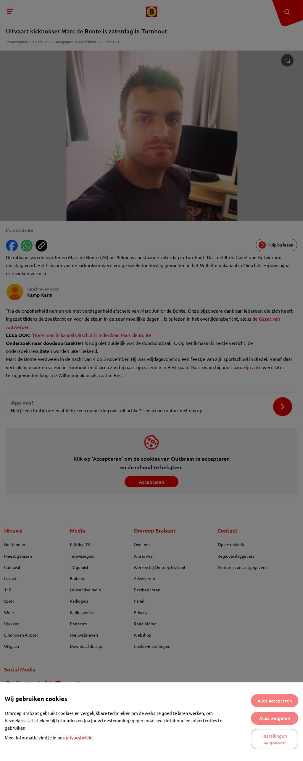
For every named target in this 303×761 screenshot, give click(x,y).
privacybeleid (79, 737)
